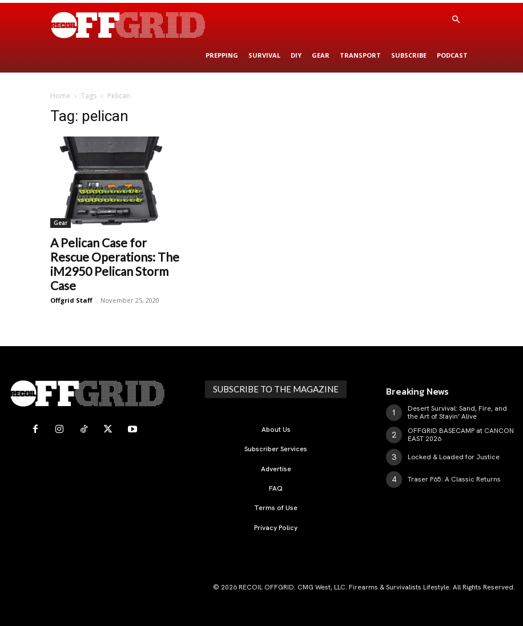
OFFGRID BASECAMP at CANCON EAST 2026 (461, 434)
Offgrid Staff (71, 300)
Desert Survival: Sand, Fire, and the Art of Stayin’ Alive (457, 412)
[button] (455, 20)
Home (60, 96)
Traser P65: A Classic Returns (454, 479)
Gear (60, 223)
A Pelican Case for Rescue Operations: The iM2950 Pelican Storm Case (114, 263)
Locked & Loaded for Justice (454, 457)
